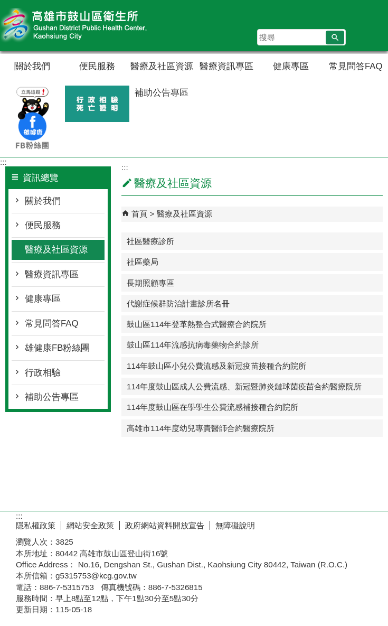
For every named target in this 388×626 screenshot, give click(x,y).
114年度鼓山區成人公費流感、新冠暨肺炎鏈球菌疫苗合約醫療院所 (244, 386)
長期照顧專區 (150, 282)
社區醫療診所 (150, 241)
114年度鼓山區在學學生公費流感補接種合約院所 (212, 407)
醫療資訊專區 (226, 66)
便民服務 (97, 66)
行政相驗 (43, 373)
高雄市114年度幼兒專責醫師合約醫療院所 (201, 428)
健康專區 (291, 66)
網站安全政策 (90, 525)
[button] (335, 37)
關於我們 (32, 66)
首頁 (139, 213)
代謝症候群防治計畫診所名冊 (178, 303)
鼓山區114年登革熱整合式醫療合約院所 (197, 324)
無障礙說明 (235, 525)
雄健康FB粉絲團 (57, 348)
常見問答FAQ (355, 66)
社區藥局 (142, 261)
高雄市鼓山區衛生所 (89, 25)
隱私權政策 (35, 525)
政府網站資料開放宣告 (164, 525)
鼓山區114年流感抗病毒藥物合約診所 (193, 344)
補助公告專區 (161, 93)
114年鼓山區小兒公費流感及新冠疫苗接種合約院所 (216, 365)
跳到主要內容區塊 (5, 5)
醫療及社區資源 (161, 66)
